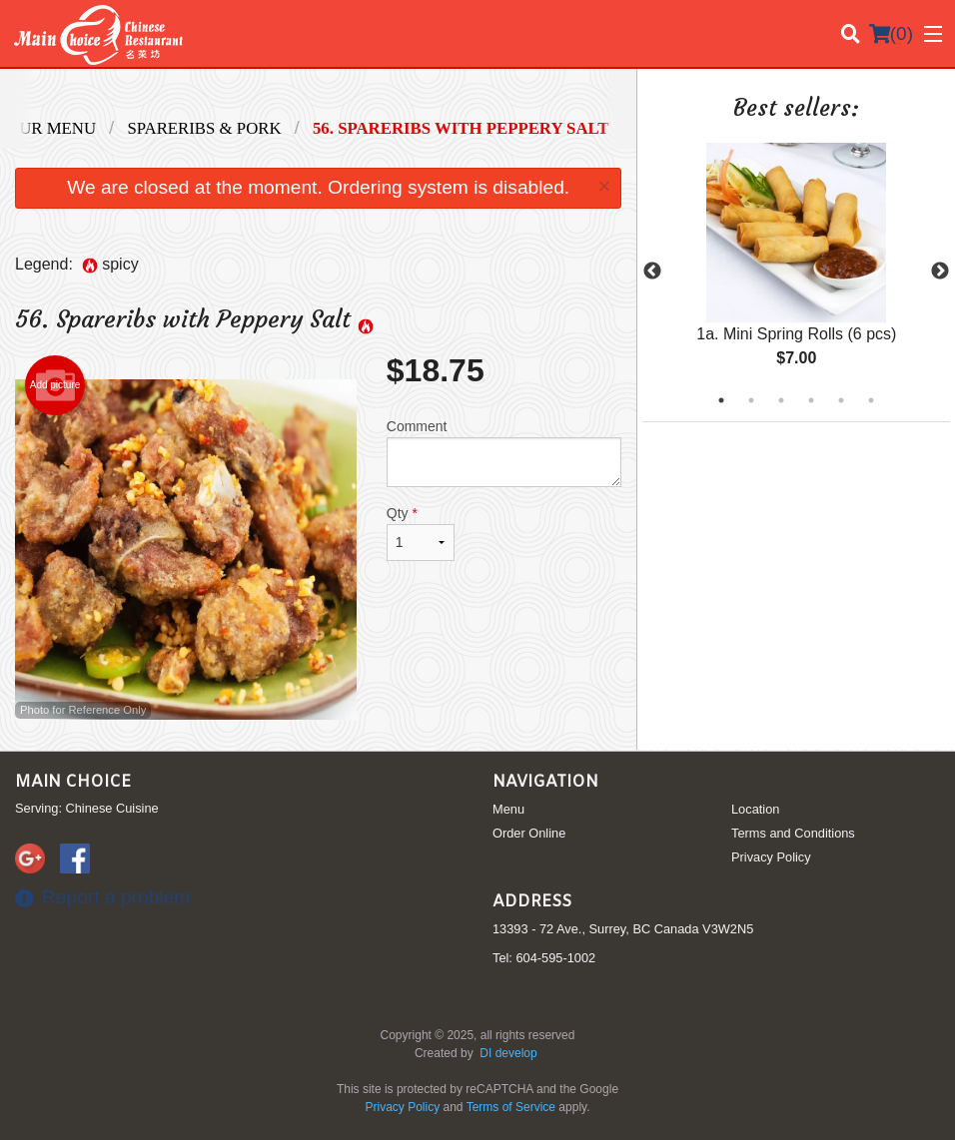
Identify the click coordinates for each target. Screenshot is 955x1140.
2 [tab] (751, 400)
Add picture (55, 385)
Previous (652, 272)
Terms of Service (511, 1107)
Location (755, 809)
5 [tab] (841, 400)
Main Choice (73, 782)
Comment (504, 452)
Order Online (528, 833)
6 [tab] (871, 400)
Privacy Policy (771, 857)
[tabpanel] (796, 271)
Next (940, 272)
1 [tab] (721, 400)
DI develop (507, 1053)
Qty (421, 533)
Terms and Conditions (793, 833)
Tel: (543, 957)
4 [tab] (811, 400)
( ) (891, 34)
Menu (508, 809)
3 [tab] (781, 400)
